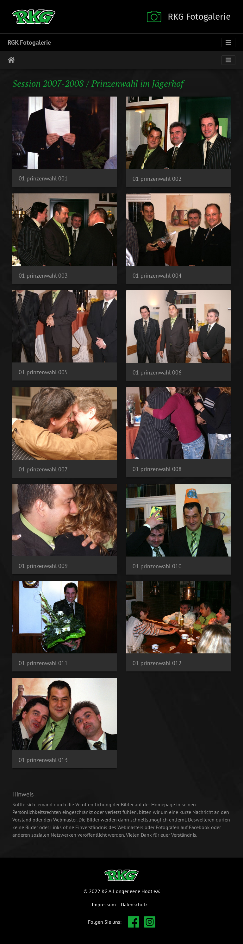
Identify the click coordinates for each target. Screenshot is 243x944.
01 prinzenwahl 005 (43, 372)
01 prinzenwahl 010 (157, 566)
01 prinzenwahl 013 (43, 760)
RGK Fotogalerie (29, 42)
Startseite (11, 60)
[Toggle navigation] (228, 42)
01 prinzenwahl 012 (157, 663)
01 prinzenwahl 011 (43, 663)
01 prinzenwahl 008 (157, 469)
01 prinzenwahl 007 (43, 469)
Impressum (104, 904)
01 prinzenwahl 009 (43, 566)
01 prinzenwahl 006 (157, 372)
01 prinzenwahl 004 (157, 275)
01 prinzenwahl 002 (157, 178)
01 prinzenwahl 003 (43, 275)
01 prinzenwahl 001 (43, 178)
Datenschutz (134, 904)
